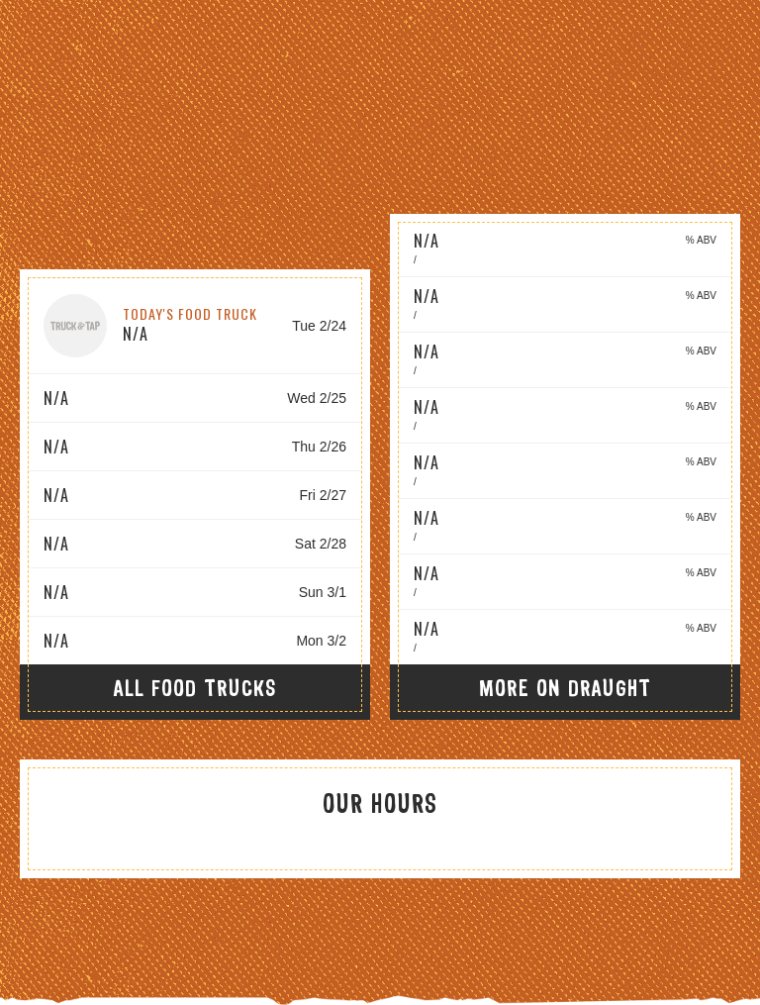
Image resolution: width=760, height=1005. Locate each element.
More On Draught (565, 687)
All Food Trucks (195, 687)
